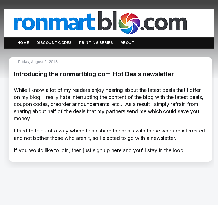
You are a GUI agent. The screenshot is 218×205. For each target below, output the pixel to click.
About (128, 42)
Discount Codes (54, 42)
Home (23, 42)
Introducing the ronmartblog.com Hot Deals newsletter (94, 74)
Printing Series (96, 42)
